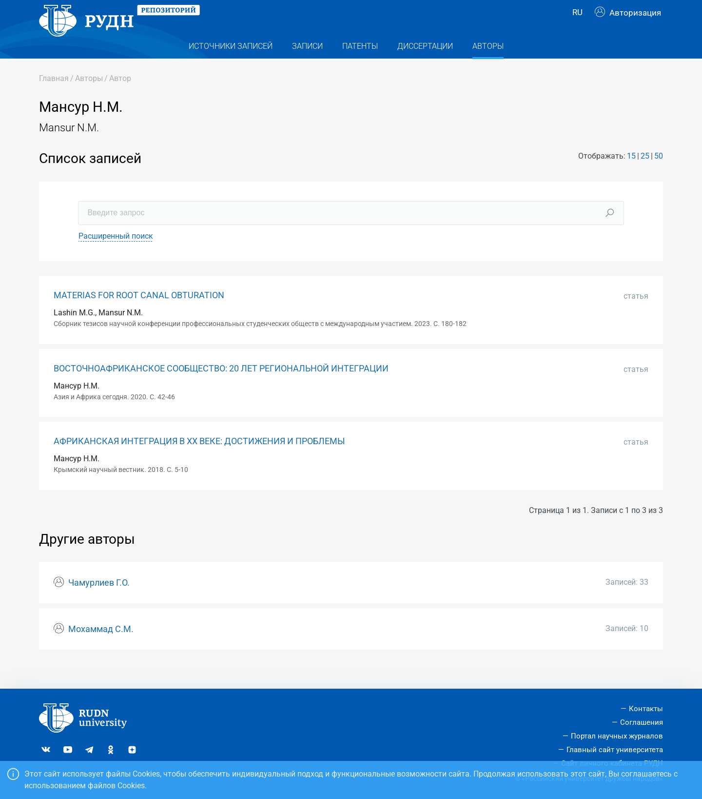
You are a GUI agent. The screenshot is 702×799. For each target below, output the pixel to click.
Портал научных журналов (617, 736)
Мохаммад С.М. (101, 649)
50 (658, 175)
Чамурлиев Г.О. (99, 602)
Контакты (646, 708)
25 (645, 175)
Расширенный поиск (115, 255)
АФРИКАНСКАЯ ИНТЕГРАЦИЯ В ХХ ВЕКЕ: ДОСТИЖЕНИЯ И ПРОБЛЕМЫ (199, 461)
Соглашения (641, 722)
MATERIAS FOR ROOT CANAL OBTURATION (139, 315)
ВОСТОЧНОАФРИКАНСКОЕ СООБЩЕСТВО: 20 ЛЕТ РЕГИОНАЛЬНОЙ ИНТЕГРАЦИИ (221, 388)
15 (631, 175)
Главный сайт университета (614, 749)
